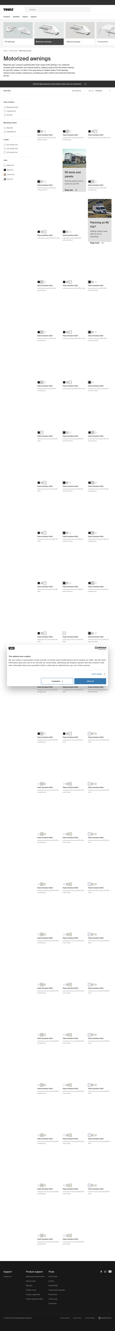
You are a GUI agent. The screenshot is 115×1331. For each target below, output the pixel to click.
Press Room (52, 1294)
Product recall (31, 1290)
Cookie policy (77, 1318)
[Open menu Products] (8, 16)
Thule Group (52, 1299)
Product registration (33, 1294)
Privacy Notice (64, 1318)
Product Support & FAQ (34, 1299)
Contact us (7, 1277)
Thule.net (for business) (56, 1290)
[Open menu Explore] (26, 16)
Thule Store (52, 1303)
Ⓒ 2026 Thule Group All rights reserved (17, 1318)
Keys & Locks (30, 1281)
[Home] (14, 9)
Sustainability (53, 1286)
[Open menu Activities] (17, 16)
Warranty (29, 1286)
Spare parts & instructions (35, 1277)
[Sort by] (103, 90)
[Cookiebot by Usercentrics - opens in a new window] (96, 648)
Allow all (90, 681)
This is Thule (52, 1277)
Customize (57, 681)
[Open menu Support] (35, 16)
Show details (97, 674)
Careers (51, 1281)
